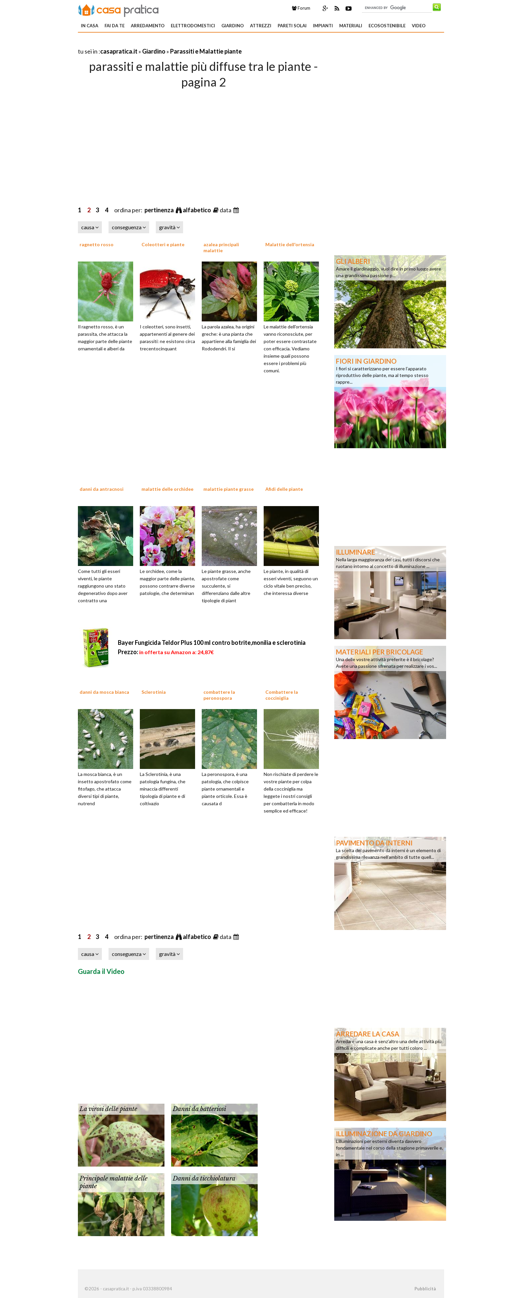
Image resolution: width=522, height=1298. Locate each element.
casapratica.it (118, 51)
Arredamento (147, 25)
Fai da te (115, 25)
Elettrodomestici (193, 25)
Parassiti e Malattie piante (206, 51)
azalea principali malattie (221, 247)
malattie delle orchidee (167, 489)
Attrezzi (260, 25)
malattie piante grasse (228, 489)
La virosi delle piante (108, 1109)
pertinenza (159, 210)
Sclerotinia (153, 692)
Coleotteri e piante (162, 244)
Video (418, 25)
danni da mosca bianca (104, 692)
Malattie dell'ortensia (289, 244)
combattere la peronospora (219, 695)
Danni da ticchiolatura (204, 1178)
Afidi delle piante (284, 489)
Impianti (323, 25)
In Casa (89, 25)
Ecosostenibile (387, 25)
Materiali (350, 25)
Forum (301, 8)
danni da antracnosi (102, 489)
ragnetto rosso (97, 244)
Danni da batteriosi (199, 1109)
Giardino (232, 25)
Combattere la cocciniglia (281, 695)
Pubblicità (425, 1288)
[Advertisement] (156, 43)
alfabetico (197, 210)
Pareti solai (292, 25)
